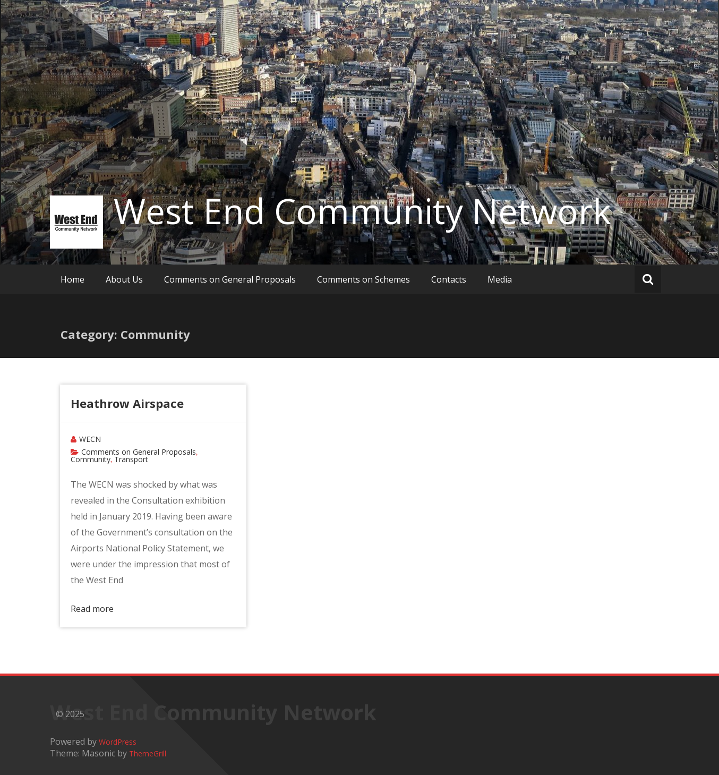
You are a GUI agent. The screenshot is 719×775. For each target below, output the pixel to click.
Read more (92, 609)
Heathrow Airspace (127, 403)
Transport (131, 459)
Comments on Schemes (363, 279)
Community (90, 459)
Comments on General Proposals (230, 279)
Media (499, 279)
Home (72, 279)
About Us (124, 279)
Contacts (448, 279)
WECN (90, 439)
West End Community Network (362, 211)
